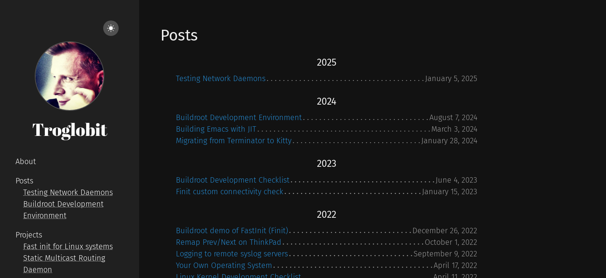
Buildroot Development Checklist (232, 180)
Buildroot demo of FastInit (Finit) (232, 230)
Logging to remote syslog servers (232, 253)
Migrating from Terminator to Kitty (233, 140)
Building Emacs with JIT (216, 129)
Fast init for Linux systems (68, 246)
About (25, 161)
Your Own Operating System (224, 265)
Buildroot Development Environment (239, 117)
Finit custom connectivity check (229, 191)
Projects (28, 234)
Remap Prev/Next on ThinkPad (228, 242)
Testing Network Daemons (68, 192)
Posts (24, 180)
